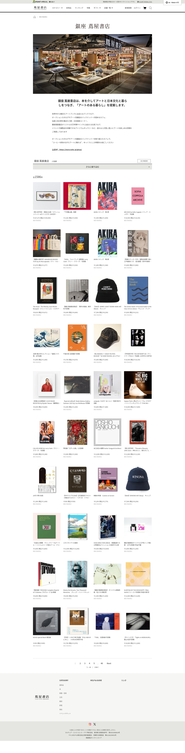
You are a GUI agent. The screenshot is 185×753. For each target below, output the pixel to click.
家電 (60, 705)
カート (145, 9)
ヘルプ (92, 689)
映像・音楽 (63, 693)
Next (109, 663)
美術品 (61, 685)
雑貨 (60, 701)
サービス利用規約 (96, 697)
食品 (60, 709)
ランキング (79, 8)
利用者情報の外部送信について (100, 726)
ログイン (137, 8)
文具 (60, 697)
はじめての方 (94, 685)
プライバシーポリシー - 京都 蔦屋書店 (102, 722)
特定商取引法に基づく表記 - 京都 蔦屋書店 (104, 713)
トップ (34, 17)
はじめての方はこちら (145, 2)
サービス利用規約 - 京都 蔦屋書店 (101, 701)
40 (102, 663)
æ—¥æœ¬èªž (172, 2)
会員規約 (93, 705)
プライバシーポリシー (97, 717)
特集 (88, 8)
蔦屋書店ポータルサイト (129, 685)
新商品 (68, 8)
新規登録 (128, 8)
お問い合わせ (94, 693)
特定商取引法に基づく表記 (99, 709)
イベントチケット (65, 713)
